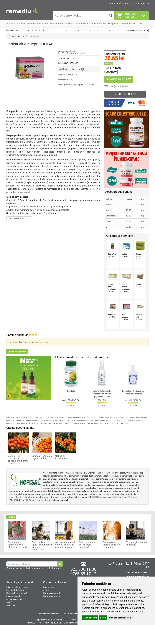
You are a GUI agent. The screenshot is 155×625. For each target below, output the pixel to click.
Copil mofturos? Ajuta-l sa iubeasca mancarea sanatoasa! (42, 546)
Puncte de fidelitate (15, 590)
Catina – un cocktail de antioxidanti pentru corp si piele (18, 459)
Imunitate (35, 36)
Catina (109, 199)
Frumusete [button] (55, 23)
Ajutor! (46, 590)
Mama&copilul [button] (90, 23)
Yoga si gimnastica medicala (136, 543)
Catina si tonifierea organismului (42, 457)
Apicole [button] (11, 23)
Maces (109, 210)
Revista (11, 517)
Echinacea (110, 215)
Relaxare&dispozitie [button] (109, 23)
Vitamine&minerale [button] (26, 23)
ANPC (9, 602)
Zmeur (109, 221)
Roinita (109, 204)
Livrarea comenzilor (52, 593)
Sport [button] (139, 23)
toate (17, 30)
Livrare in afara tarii (52, 596)
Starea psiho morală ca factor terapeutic (111, 544)
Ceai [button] (64, 23)
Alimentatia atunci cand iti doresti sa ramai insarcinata (65, 544)
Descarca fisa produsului (19, 219)
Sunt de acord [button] (90, 618)
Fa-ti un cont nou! (141, 3)
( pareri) (71, 53)
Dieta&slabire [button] (75, 23)
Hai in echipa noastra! (16, 593)
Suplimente (22, 36)
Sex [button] (133, 23)
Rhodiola (71, 391)
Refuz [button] (103, 618)
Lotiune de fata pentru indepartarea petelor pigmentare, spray (102, 394)
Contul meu (48, 587)
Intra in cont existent (119, 3)
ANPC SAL (11, 605)
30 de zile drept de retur (17, 587)
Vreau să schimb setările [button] (121, 618)
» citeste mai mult (60, 500)
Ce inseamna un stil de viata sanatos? (87, 544)
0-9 (23, 30)
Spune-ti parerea (17, 351)
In (106, 227)
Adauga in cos (118, 79)
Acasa (12, 36)
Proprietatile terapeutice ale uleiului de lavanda (18, 544)
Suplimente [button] (42, 23)
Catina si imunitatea (61, 457)
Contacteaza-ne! (14, 599)
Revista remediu (13, 596)
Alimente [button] (125, 23)
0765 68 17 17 (125, 94)
